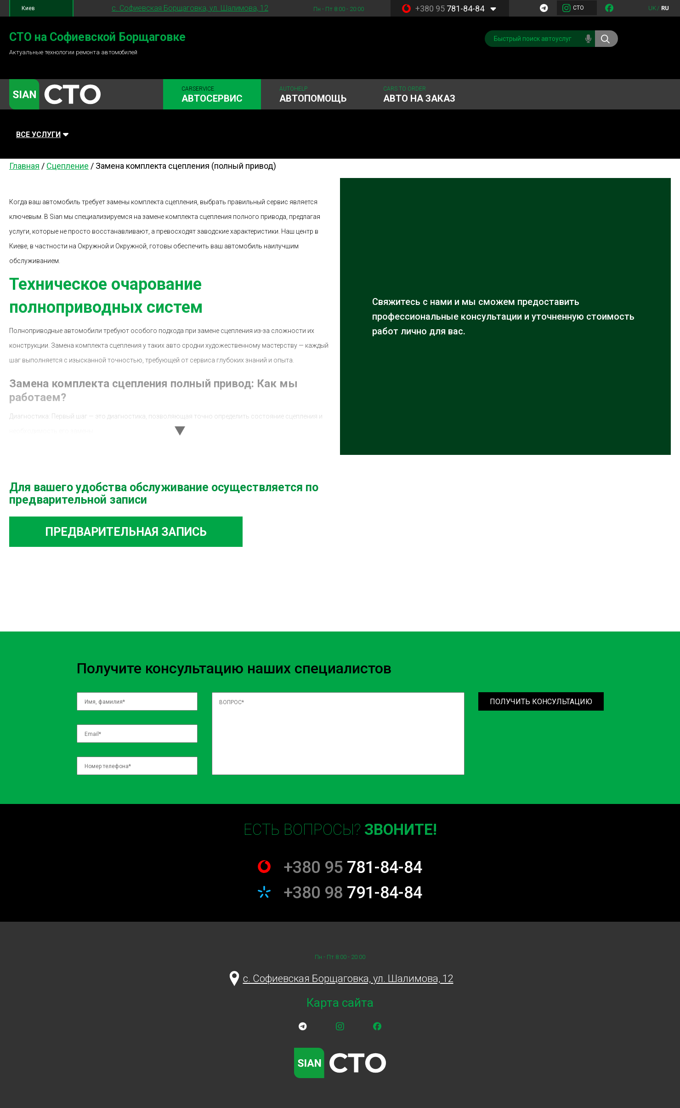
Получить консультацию (541, 701)
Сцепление (67, 166)
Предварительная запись (126, 532)
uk (652, 8)
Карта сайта (340, 1003)
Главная (24, 166)
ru (665, 8)
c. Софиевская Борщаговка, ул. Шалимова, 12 (190, 8)
